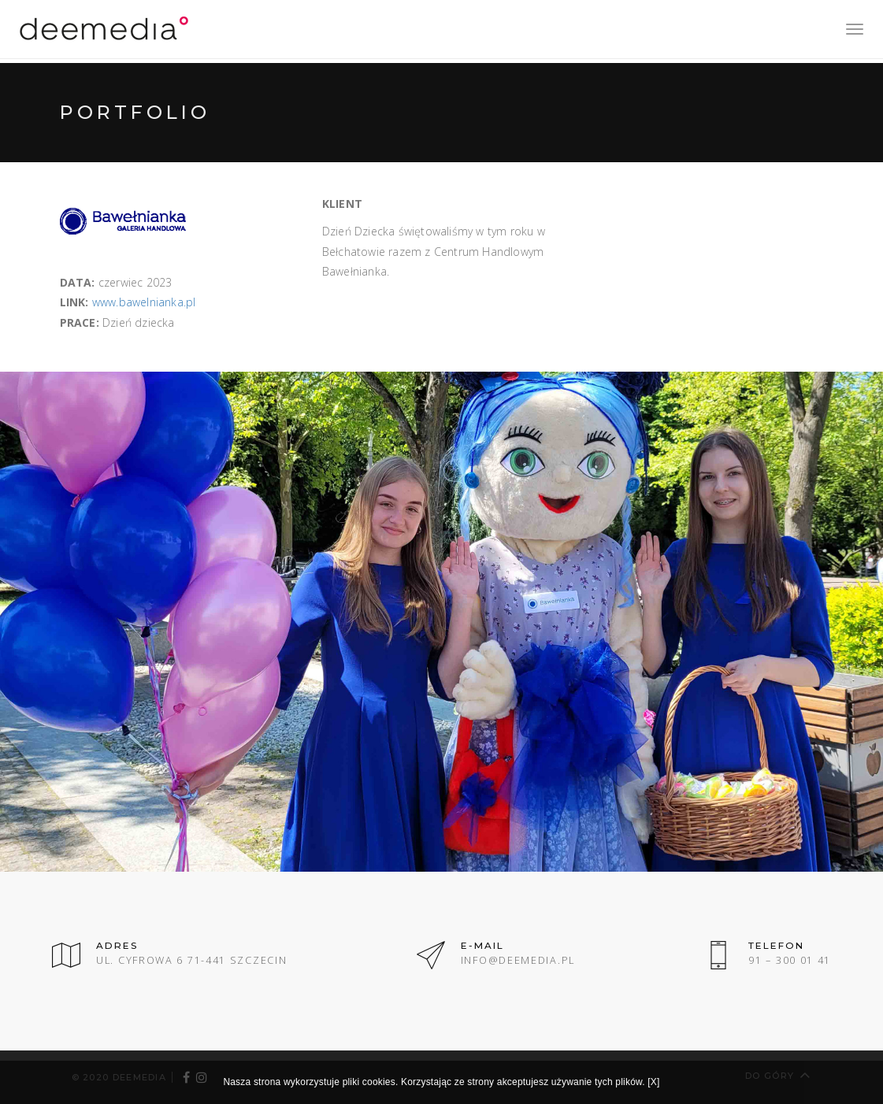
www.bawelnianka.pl (144, 302)
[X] (653, 1081)
